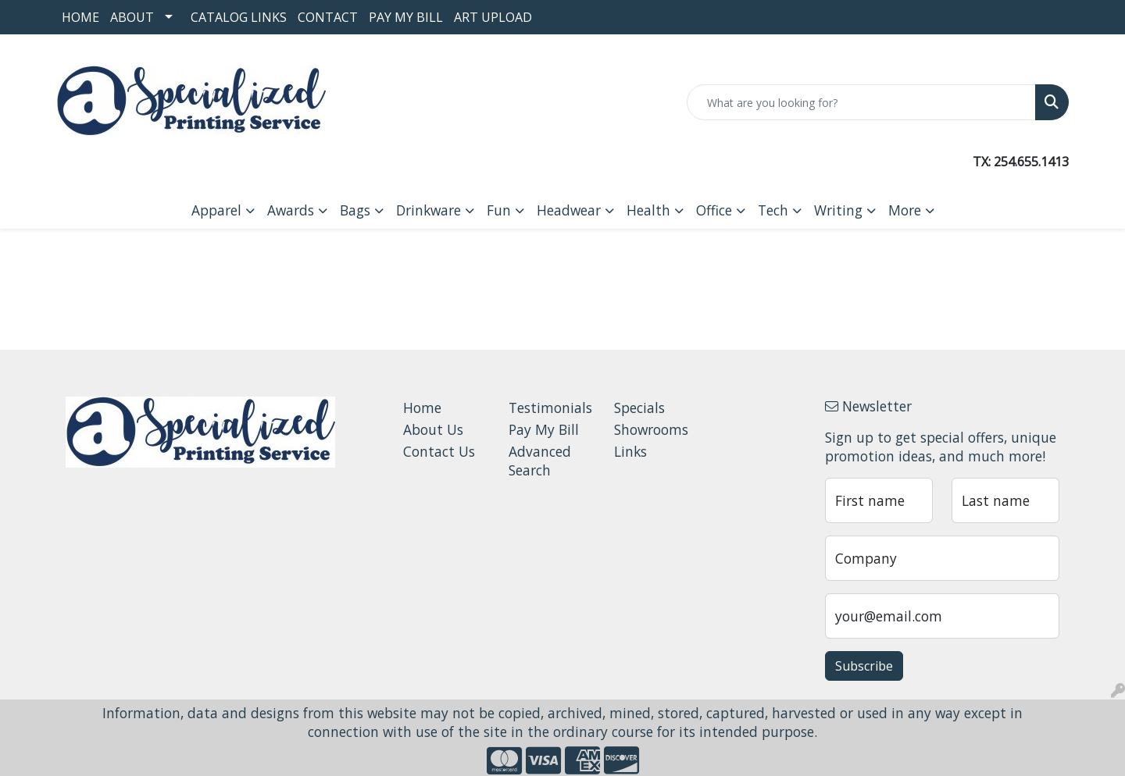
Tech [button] (773, 210)
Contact (328, 17)
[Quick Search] (861, 102)
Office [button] (714, 210)
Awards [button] (290, 210)
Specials (639, 407)
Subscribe (864, 666)
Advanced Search (540, 460)
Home (80, 17)
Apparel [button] (216, 210)
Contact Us (439, 451)
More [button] (904, 210)
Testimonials (550, 407)
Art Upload (493, 17)
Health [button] (648, 210)
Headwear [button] (569, 210)
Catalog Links (239, 17)
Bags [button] (355, 210)
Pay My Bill (406, 17)
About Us (433, 429)
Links (630, 451)
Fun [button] (499, 210)
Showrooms (651, 429)
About (132, 17)
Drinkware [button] (428, 210)
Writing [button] (838, 210)
